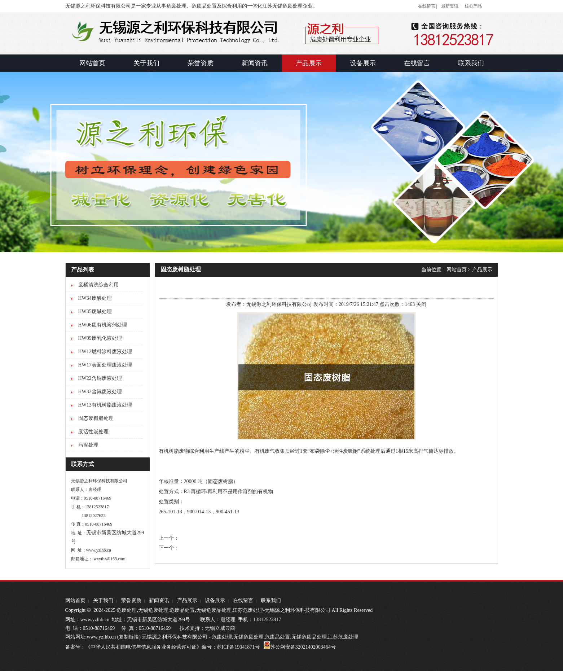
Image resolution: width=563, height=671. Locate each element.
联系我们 (271, 600)
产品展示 (482, 269)
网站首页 (457, 269)
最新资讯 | (450, 6)
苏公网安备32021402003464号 (303, 647)
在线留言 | (427, 6)
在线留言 (243, 600)
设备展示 (215, 600)
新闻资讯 (159, 600)
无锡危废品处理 (214, 610)
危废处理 (126, 610)
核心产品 (473, 6)
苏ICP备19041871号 (238, 647)
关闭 (421, 304)
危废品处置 (182, 610)
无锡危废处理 (153, 610)
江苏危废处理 (248, 610)
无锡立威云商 (220, 628)
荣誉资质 (131, 600)
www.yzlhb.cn (95, 619)
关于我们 (103, 600)
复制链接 (129, 637)
